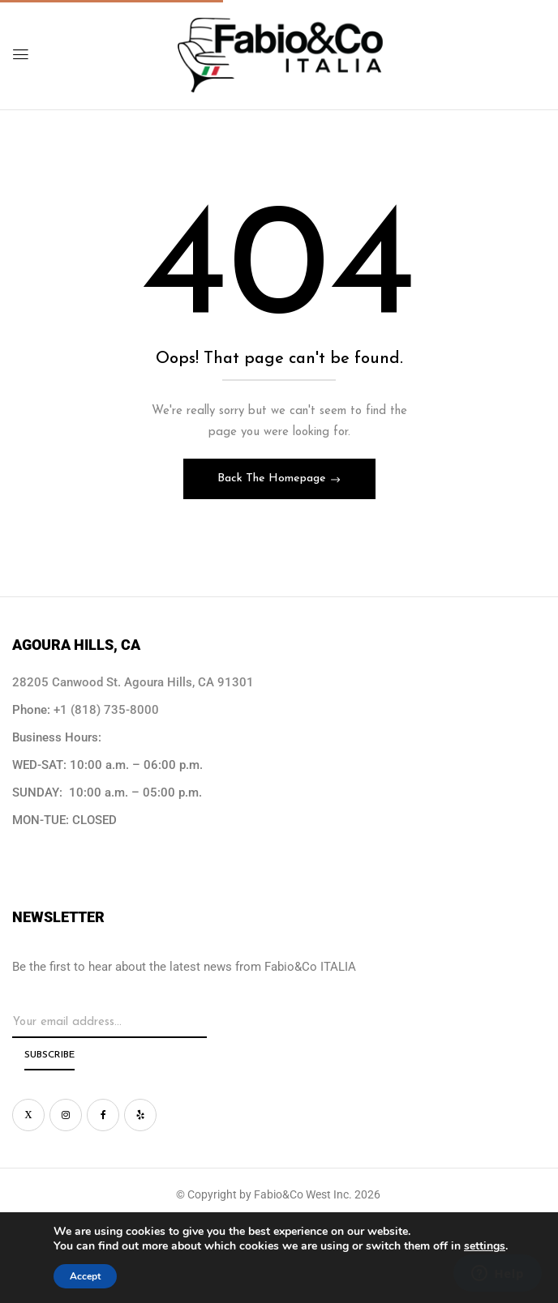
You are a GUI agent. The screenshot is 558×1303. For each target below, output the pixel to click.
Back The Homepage (273, 478)
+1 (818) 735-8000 (106, 710)
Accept (85, 1276)
